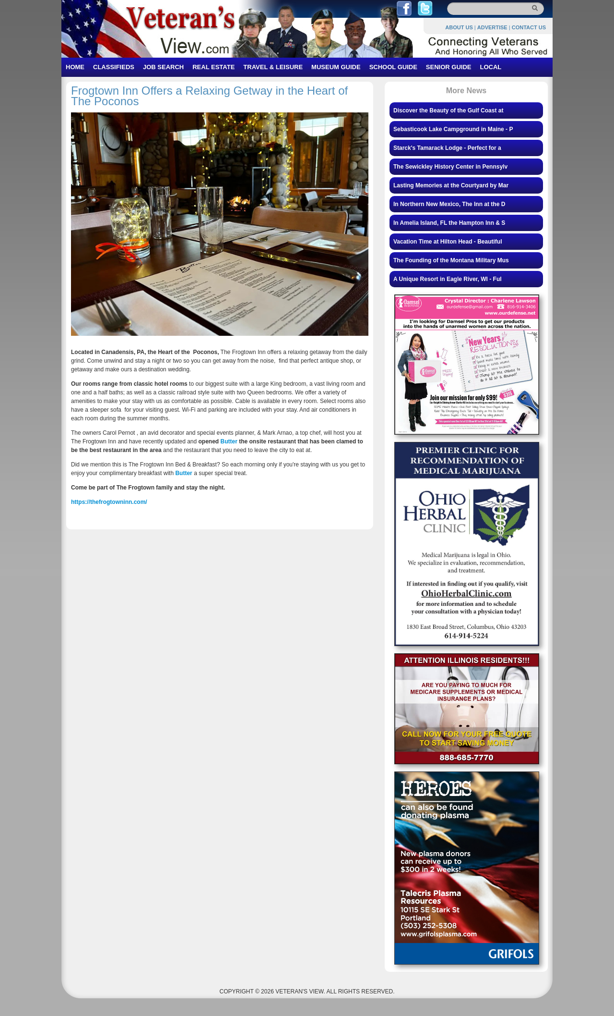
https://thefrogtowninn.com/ (109, 502)
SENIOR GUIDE (449, 67)
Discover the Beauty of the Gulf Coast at (448, 110)
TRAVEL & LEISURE (273, 67)
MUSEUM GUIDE (336, 67)
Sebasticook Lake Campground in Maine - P (453, 129)
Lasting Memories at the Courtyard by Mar (450, 185)
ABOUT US (458, 27)
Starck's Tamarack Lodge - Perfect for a (447, 148)
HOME (75, 67)
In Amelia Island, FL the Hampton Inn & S (449, 223)
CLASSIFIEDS (113, 67)
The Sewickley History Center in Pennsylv (450, 166)
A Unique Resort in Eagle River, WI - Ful (447, 279)
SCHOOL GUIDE (393, 67)
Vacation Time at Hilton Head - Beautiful (447, 241)
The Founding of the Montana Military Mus (451, 260)
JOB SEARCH (163, 67)
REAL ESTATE (213, 67)
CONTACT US (529, 27)
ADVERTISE (492, 27)
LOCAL (490, 67)
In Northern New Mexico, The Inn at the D (449, 204)
